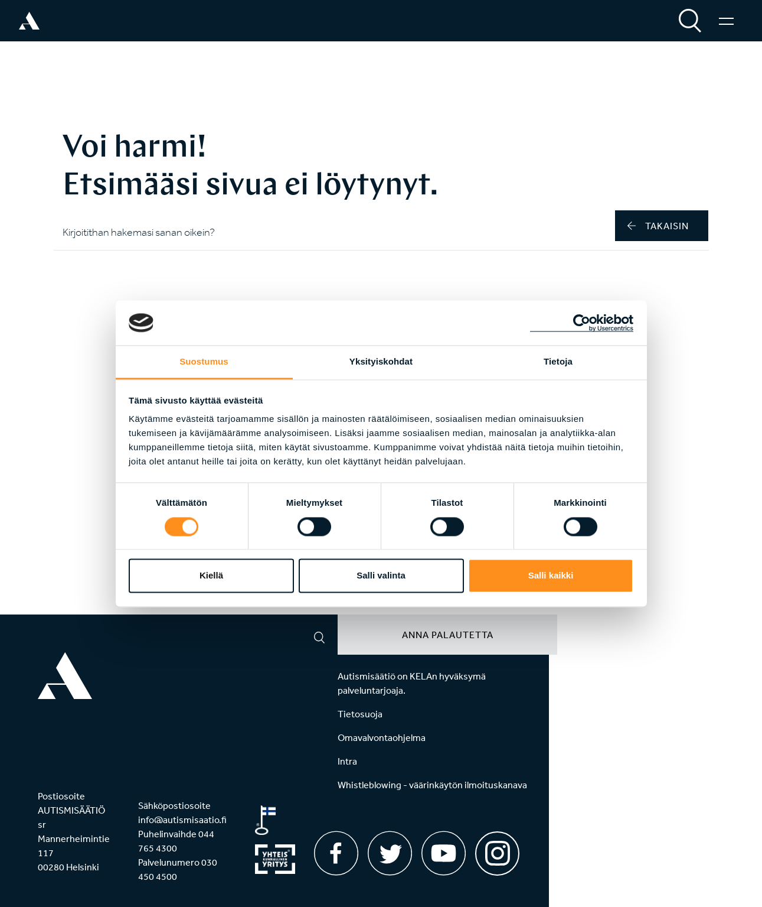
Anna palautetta (447, 635)
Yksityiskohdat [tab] (381, 362)
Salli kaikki (551, 576)
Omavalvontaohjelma (382, 737)
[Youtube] (443, 853)
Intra (347, 761)
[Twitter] (390, 853)
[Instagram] (497, 849)
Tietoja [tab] (558, 362)
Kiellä (211, 576)
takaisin (658, 226)
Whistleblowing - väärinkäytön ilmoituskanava (432, 785)
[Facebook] (336, 853)
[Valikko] (726, 20)
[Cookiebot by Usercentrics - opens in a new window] (581, 322)
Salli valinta (381, 576)
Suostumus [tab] (203, 362)
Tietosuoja (360, 714)
